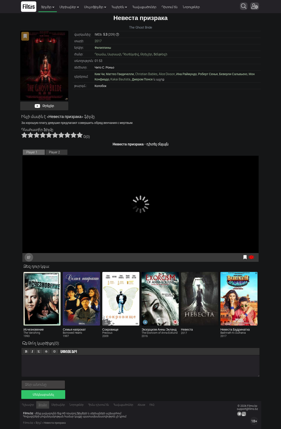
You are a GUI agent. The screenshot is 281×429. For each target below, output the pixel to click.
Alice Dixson (167, 74)
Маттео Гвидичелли (120, 74)
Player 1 (31, 152)
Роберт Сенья (208, 74)
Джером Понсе (142, 79)
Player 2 (54, 152)
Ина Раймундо (186, 74)
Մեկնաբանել (43, 394)
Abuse (141, 404)
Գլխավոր (28, 404)
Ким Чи (100, 74)
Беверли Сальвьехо (233, 74)
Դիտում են (169, 7)
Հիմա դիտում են (98, 404)
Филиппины (103, 47)
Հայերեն (119, 7)
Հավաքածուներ (144, 7)
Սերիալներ (69, 7)
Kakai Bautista (120, 79)
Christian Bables (146, 74)
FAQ (152, 404)
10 (80, 135)
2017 (98, 41)
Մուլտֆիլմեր (95, 7)
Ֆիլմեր (47, 7)
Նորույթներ (191, 7)
